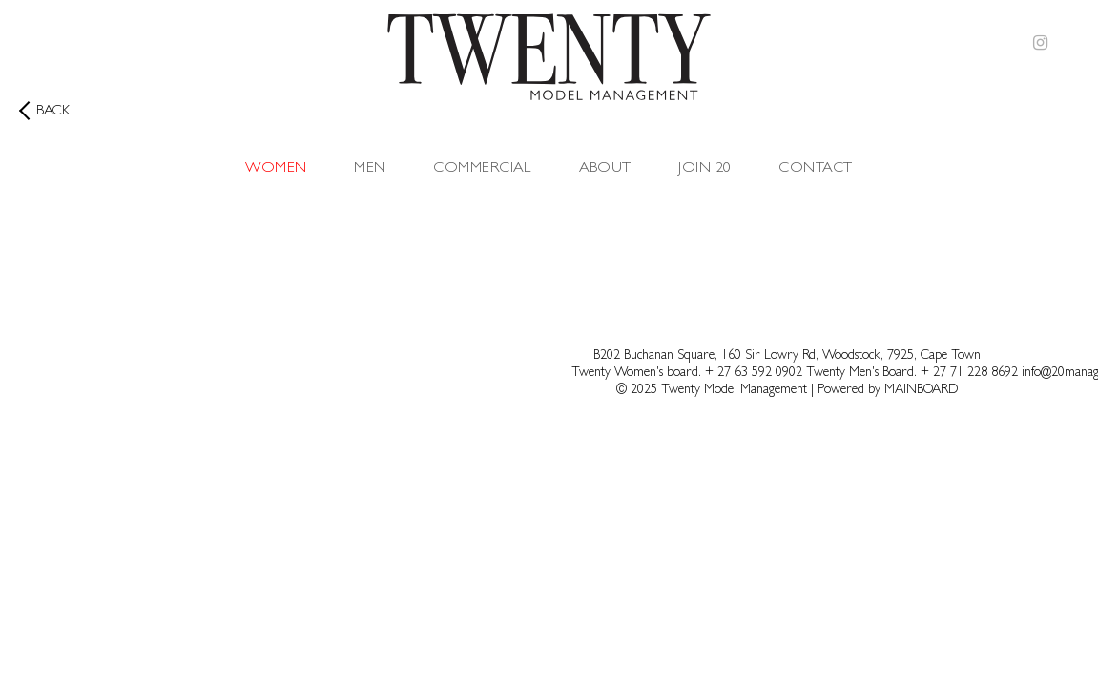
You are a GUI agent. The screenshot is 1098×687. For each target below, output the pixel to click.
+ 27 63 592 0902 (755, 373)
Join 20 (704, 169)
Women (275, 169)
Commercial (482, 169)
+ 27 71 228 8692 (969, 373)
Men (369, 169)
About (605, 169)
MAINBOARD (921, 390)
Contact (815, 169)
